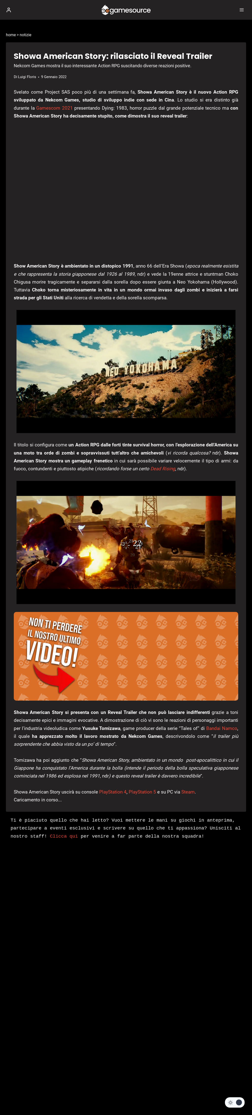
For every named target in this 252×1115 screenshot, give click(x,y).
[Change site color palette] (235, 1102)
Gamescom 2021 (54, 108)
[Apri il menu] (241, 10)
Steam (188, 792)
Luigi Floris (27, 77)
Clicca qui (64, 836)
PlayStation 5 (142, 792)
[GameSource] (126, 10)
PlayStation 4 (112, 792)
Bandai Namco (221, 728)
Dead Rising (162, 469)
